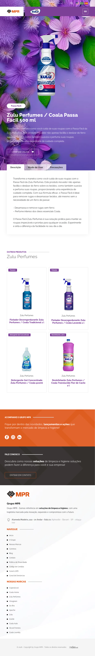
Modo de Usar (35, 167)
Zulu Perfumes (15, 597)
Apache (12, 610)
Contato (12, 558)
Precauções (56, 167)
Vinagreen (13, 601)
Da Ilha (12, 606)
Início (11, 535)
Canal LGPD (14, 571)
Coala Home (14, 592)
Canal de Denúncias (17, 575)
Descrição (15, 167)
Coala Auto (13, 623)
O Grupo (12, 540)
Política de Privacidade (18, 562)
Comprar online (23, 152)
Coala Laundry (15, 632)
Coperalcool (14, 588)
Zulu (11, 614)
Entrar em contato (20, 475)
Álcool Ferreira (15, 628)
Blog (11, 553)
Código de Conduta (16, 567)
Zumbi (11, 619)
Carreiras (12, 549)
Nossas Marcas (15, 544)
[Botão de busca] (72, 3)
